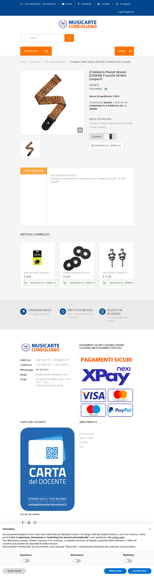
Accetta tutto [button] (139, 571)
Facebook (86, 3)
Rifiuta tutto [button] (115, 571)
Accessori (36, 61)
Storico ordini (86, 437)
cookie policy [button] (118, 537)
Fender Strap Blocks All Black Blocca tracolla (86, 272)
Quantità (96, 136)
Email (69, 3)
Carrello (83, 442)
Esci (81, 446)
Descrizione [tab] (34, 171)
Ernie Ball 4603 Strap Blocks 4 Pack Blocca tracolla (50, 272)
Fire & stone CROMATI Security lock (122, 272)
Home (23, 61)
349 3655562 (42, 369)
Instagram (125, 3)
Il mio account (86, 433)
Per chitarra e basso (55, 61)
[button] (149, 529)
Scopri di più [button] (14, 571)
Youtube (105, 3)
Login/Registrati (126, 11)
